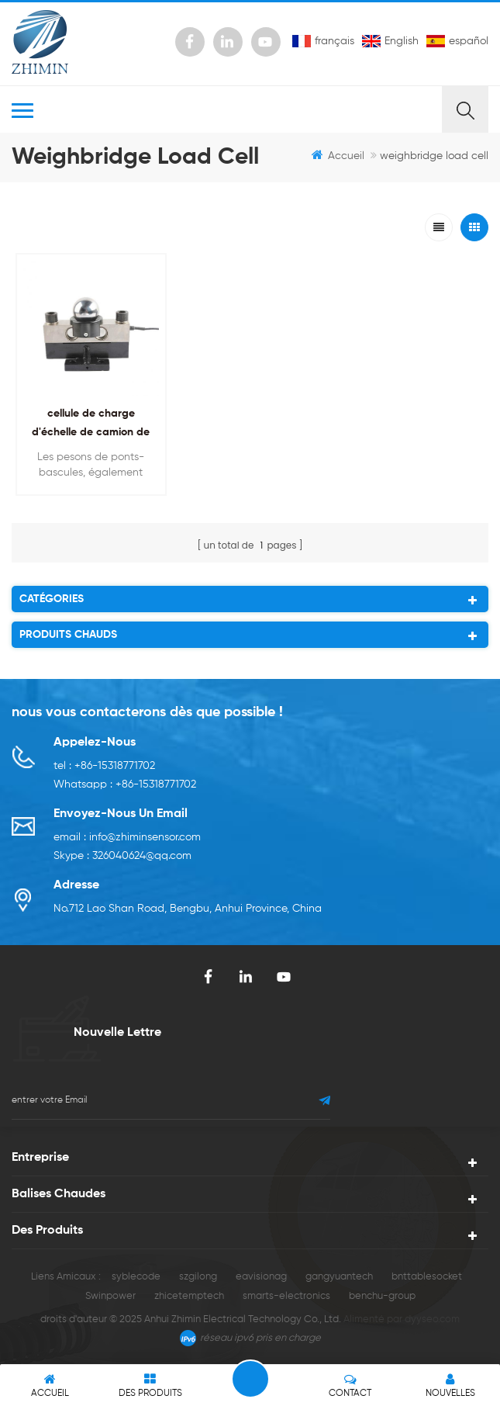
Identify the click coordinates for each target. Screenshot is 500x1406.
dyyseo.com (432, 1319)
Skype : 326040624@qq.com (122, 855)
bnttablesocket (426, 1277)
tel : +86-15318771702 (104, 765)
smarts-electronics (286, 1296)
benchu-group (382, 1296)
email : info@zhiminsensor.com (127, 837)
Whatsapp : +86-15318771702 (124, 784)
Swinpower (110, 1296)
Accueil (338, 154)
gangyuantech (339, 1277)
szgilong (198, 1277)
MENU (227, 109)
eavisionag (261, 1277)
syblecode (136, 1277)
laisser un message (250, 1378)
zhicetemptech (189, 1296)
